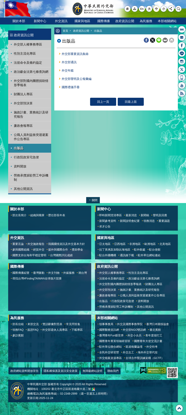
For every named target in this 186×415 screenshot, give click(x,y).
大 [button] (149, 9)
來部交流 (33, 324)
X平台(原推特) (181, 69)
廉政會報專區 (23, 125)
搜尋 (178, 9)
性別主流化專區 (25, 53)
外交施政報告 (35, 244)
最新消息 (131, 215)
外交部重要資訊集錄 (75, 54)
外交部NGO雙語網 (134, 329)
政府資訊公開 (124, 21)
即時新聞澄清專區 (110, 215)
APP (181, 77)
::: (9, 32)
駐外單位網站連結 (149, 255)
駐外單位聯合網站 (110, 346)
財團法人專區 (23, 94)
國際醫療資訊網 (109, 329)
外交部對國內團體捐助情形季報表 (31, 83)
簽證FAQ (32, 329)
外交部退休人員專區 (55, 329)
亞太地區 (105, 244)
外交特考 (152, 346)
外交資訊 (61, 21)
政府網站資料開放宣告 (24, 370)
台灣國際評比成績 (61, 255)
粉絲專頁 (181, 45)
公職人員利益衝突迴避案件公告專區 (31, 137)
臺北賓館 (155, 329)
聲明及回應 (160, 215)
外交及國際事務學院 (130, 324)
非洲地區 (135, 244)
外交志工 (128, 352)
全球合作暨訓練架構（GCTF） (145, 358)
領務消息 (149, 220)
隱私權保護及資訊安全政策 (61, 370)
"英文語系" (142, 9)
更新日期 (32, 398)
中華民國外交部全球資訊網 (93, 9)
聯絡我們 (113, 370)
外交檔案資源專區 (110, 358)
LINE (181, 53)
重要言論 (18, 244)
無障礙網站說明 (92, 370)
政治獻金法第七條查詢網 (31, 71)
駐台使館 (154, 249)
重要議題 (164, 220)
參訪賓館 (18, 335)
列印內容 (171, 40)
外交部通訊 (69, 62)
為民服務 (146, 21)
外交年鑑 (68, 70)
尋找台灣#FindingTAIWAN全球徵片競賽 (37, 278)
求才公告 (105, 226)
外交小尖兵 (134, 335)
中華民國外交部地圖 (93, 389)
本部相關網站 (167, 21)
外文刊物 (53, 272)
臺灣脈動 (38, 272)
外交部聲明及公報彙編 (77, 79)
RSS (181, 93)
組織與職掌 (37, 215)
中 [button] (156, 9)
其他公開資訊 (23, 188)
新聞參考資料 (107, 220)
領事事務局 (106, 324)
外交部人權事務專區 (28, 44)
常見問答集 (73, 324)
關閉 (94, 200)
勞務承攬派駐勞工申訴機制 (31, 177)
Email (165, 40)
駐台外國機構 (107, 255)
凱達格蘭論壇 (134, 346)
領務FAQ (18, 329)
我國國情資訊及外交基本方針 (66, 244)
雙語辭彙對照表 (52, 324)
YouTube (181, 85)
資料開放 (20, 166)
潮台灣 (82, 272)
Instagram (181, 61)
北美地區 (165, 244)
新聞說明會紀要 (130, 220)
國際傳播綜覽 (20, 272)
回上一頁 (103, 102)
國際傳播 (103, 21)
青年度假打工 (153, 335)
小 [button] (163, 9)
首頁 (65, 30)
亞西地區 (120, 244)
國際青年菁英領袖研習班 (114, 341)
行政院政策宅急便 (26, 157)
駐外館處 (139, 249)
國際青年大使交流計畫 (148, 341)
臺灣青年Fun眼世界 (111, 335)
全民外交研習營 (109, 352)
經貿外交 (38, 249)
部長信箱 (181, 37)
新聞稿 (145, 215)
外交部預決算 (23, 103)
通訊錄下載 (127, 255)
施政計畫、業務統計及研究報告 (31, 114)
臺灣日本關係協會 (157, 324)
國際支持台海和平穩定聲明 (29, 255)
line (158, 40)
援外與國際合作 (58, 249)
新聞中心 (40, 21)
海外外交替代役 (148, 352)
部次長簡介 (19, 215)
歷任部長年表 (56, 215)
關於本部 (19, 21)
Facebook (146, 40)
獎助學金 (77, 249)
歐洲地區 (150, 244)
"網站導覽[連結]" (135, 9)
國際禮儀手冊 (71, 87)
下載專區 (77, 329)
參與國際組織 (20, 249)
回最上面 (131, 102)
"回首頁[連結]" (127, 9)
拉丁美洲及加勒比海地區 (114, 249)
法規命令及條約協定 (28, 62)
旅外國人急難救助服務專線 (181, 29)
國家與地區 (82, 21)
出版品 (18, 148)
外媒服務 (69, 272)
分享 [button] (171, 9)
